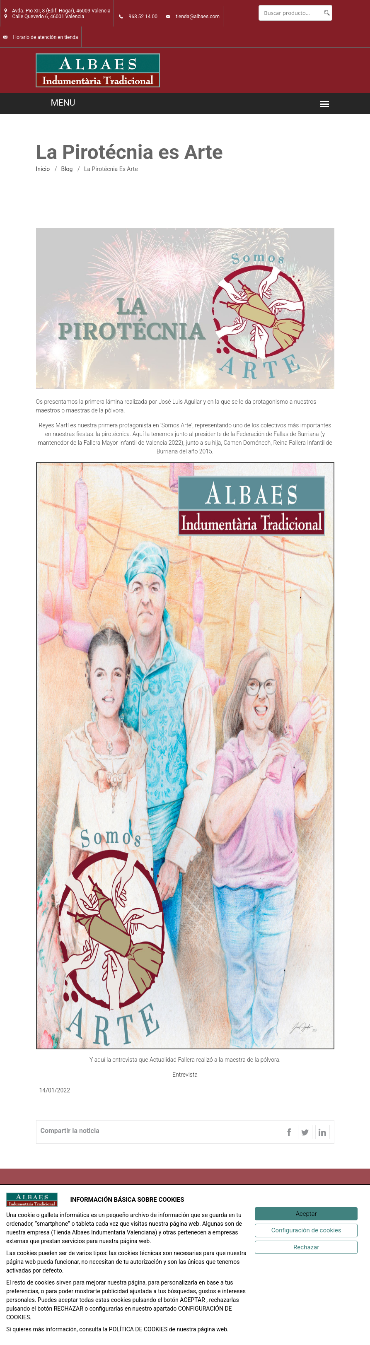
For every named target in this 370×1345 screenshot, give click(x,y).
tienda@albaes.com (198, 16)
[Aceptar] (306, 1214)
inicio (43, 169)
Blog (67, 169)
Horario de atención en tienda (45, 37)
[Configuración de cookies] (306, 1230)
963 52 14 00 (142, 16)
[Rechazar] (306, 1247)
